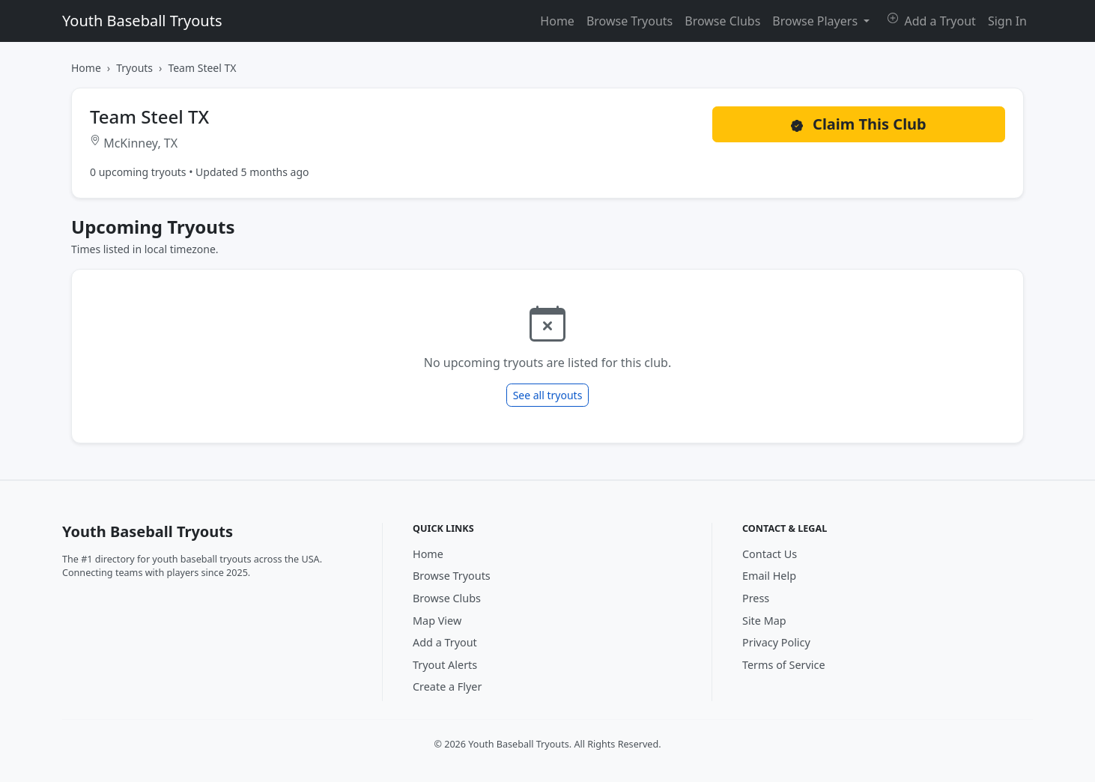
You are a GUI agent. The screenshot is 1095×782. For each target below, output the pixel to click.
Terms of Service (783, 665)
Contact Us (769, 554)
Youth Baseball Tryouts (142, 20)
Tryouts (134, 68)
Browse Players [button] (816, 21)
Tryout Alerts (445, 665)
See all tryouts (548, 395)
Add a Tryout (932, 21)
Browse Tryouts (629, 21)
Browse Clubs (722, 21)
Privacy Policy (776, 642)
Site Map (764, 620)
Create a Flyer (447, 686)
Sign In (1007, 21)
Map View (437, 620)
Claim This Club (858, 124)
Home (557, 21)
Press (755, 598)
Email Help (769, 576)
